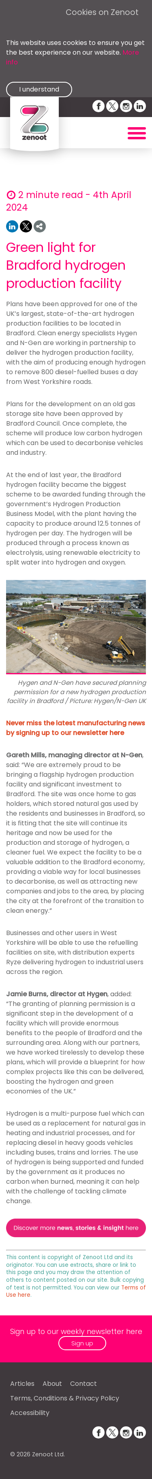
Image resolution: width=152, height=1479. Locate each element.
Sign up (82, 1343)
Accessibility (29, 1412)
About (52, 1383)
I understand (39, 89)
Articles (22, 1383)
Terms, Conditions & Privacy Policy (64, 1398)
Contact (83, 1383)
